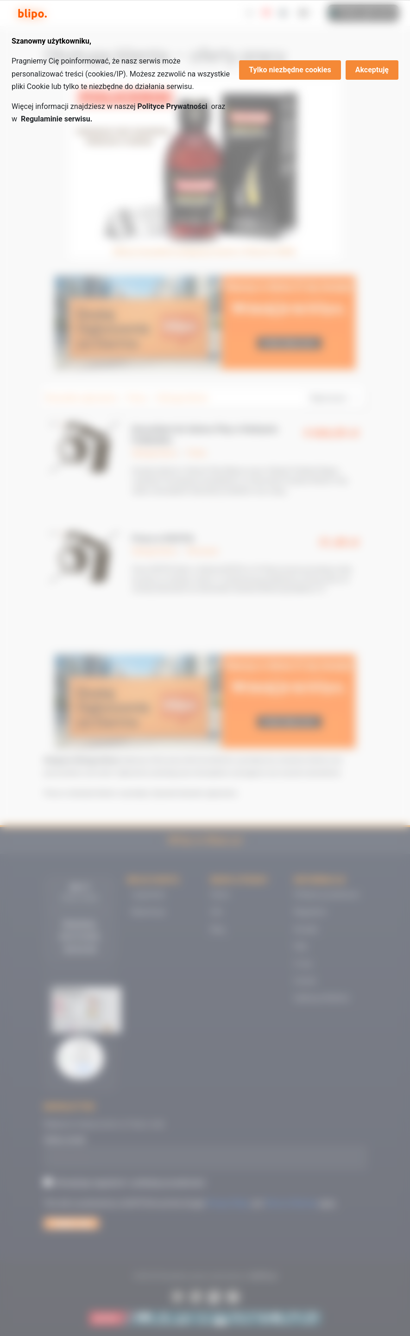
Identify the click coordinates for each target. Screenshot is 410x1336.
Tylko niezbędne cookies (290, 69)
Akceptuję (372, 69)
